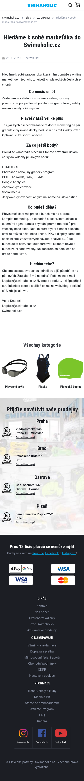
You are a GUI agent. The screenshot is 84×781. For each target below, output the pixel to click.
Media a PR (42, 697)
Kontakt (42, 606)
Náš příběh (41, 612)
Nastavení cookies (42, 676)
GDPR (42, 669)
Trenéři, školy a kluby (42, 691)
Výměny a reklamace (42, 645)
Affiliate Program (42, 709)
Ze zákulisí (43, 17)
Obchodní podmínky (42, 663)
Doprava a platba (42, 651)
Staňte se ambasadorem (42, 703)
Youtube (38, 553)
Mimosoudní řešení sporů (42, 657)
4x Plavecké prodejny (41, 630)
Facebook (52, 553)
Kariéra (42, 721)
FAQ (42, 715)
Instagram (69, 553)
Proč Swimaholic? (42, 624)
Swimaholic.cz (11, 17)
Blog (28, 17)
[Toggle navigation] (5, 5)
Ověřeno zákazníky (42, 618)
